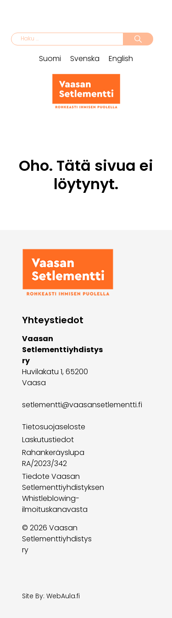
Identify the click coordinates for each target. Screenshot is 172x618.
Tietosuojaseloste (53, 426)
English (121, 58)
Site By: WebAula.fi (51, 596)
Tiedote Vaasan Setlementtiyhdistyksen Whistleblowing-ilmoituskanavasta (63, 493)
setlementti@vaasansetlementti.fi (82, 404)
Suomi (50, 58)
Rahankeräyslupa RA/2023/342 (53, 458)
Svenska (85, 58)
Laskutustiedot (48, 439)
